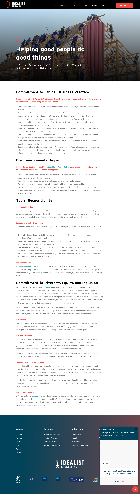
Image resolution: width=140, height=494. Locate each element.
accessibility (37, 396)
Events (18, 453)
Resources (106, 5)
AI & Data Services (50, 438)
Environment (75, 442)
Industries (77, 429)
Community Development (80, 445)
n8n (123, 481)
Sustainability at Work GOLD (55, 167)
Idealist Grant (32, 266)
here (66, 153)
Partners (19, 449)
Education (74, 438)
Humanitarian (76, 434)
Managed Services (50, 442)
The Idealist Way (90, 5)
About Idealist (60, 5)
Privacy (18, 442)
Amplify (78, 369)
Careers (19, 434)
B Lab (48, 287)
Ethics (18, 445)
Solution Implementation (52, 434)
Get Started (125, 5)
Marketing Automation (52, 445)
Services (74, 5)
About (19, 429)
